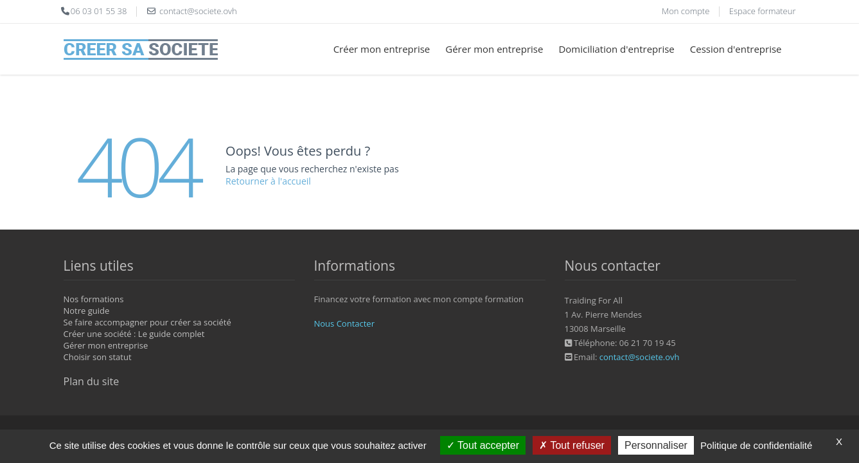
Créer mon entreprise (381, 48)
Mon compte (685, 11)
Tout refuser (572, 445)
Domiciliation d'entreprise (616, 48)
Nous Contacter (344, 323)
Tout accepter (483, 445)
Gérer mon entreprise (494, 48)
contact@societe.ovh (639, 357)
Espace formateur (762, 11)
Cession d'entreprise (736, 48)
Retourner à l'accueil (268, 181)
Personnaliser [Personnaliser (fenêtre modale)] (655, 445)
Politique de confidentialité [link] (756, 445)
